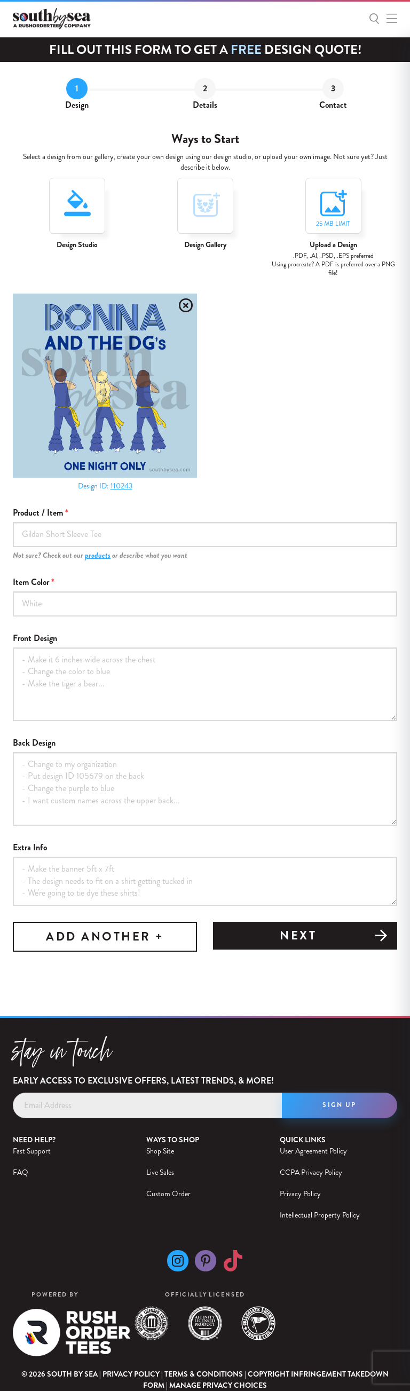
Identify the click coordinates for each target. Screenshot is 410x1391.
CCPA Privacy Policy (311, 1172)
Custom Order (168, 1193)
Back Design (34, 743)
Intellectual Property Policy (320, 1215)
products (98, 555)
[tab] (77, 97)
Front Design (35, 638)
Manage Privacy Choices (218, 1385)
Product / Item (38, 513)
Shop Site (160, 1150)
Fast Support (32, 1150)
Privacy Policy (300, 1193)
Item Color (31, 582)
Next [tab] (334, 936)
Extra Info (30, 847)
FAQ (20, 1172)
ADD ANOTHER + (105, 936)
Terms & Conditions (203, 1374)
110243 (121, 485)
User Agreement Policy (313, 1150)
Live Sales (160, 1172)
